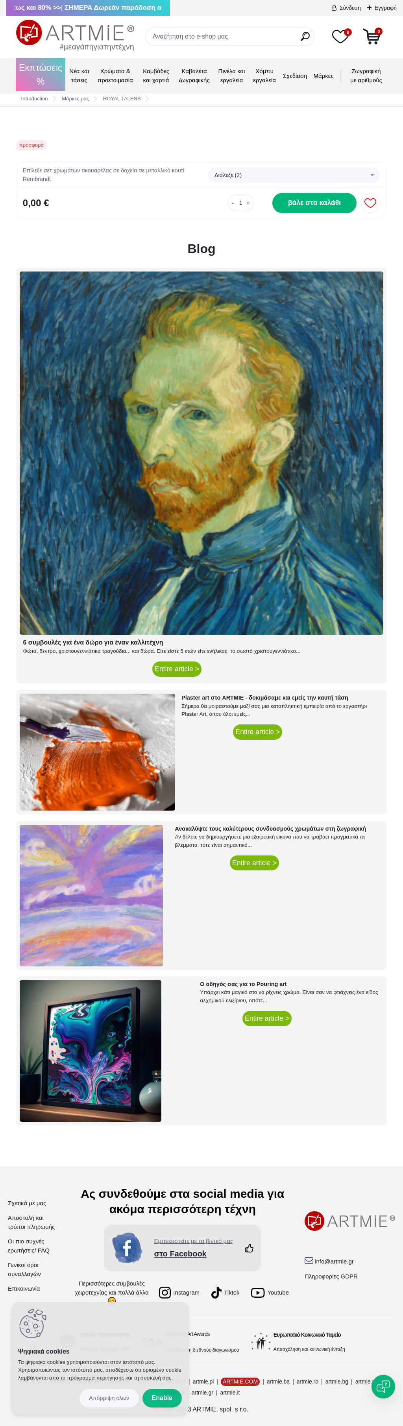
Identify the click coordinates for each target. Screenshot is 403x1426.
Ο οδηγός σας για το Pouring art (243, 984)
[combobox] (294, 175)
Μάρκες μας (75, 99)
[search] (305, 39)
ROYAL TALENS (122, 99)
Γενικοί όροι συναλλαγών (24, 1269)
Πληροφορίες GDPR (331, 1276)
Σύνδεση (350, 8)
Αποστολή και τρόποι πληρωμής (31, 1222)
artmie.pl (203, 1381)
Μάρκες (324, 75)
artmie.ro (307, 1381)
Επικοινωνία (24, 1288)
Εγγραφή (386, 8)
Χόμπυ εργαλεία (264, 75)
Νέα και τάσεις (79, 75)
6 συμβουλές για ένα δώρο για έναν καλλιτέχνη (93, 642)
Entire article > (177, 669)
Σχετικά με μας (27, 1203)
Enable (162, 1398)
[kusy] (240, 203)
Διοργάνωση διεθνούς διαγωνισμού (202, 1350)
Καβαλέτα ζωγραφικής (194, 75)
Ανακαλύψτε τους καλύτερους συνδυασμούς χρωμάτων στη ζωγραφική (270, 829)
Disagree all (109, 1398)
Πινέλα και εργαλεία (231, 75)
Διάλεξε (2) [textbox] (228, 175)
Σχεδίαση (295, 75)
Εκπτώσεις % (40, 75)
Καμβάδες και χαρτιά (156, 75)
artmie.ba (278, 1381)
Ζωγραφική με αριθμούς (366, 75)
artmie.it (230, 1392)
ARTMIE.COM (240, 1381)
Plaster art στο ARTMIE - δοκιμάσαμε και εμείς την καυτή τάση (264, 698)
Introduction (34, 99)
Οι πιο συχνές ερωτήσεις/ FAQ (29, 1246)
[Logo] (75, 35)
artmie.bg (336, 1381)
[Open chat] (383, 1386)
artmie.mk (367, 1381)
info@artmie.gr (334, 1261)
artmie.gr (202, 1392)
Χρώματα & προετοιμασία (115, 75)
